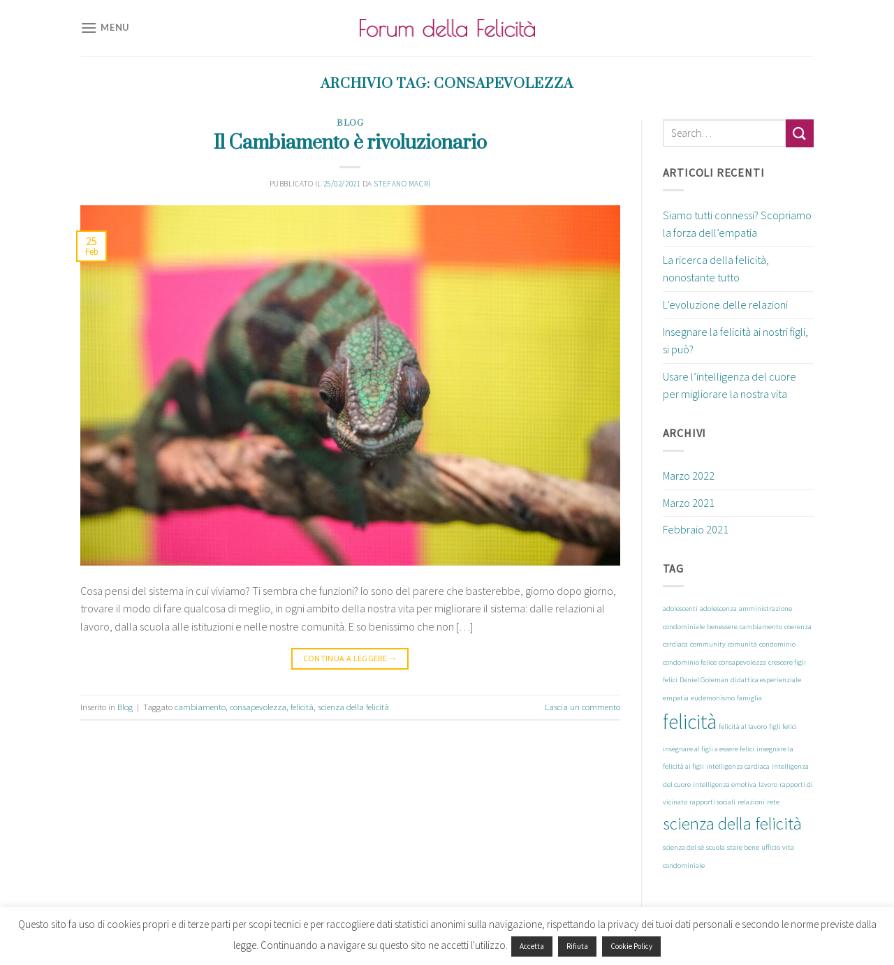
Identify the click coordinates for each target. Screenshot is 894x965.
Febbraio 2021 (695, 529)
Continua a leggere (350, 658)
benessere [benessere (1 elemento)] (722, 626)
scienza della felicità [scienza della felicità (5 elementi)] (732, 823)
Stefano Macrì (402, 184)
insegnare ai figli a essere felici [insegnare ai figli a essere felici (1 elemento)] (708, 748)
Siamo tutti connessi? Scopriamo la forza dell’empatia (737, 224)
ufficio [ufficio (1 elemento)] (770, 847)
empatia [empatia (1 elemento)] (676, 697)
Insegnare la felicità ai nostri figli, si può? (735, 341)
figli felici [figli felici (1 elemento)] (783, 726)
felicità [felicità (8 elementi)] (690, 722)
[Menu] (104, 27)
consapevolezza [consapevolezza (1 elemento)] (742, 662)
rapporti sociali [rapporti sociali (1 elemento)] (712, 801)
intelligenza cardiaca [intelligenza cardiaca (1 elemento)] (738, 766)
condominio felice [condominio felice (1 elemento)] (690, 662)
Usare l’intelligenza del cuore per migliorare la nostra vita (729, 385)
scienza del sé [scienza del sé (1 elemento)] (683, 847)
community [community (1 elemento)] (708, 644)
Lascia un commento (582, 706)
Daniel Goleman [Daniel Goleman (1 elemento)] (704, 679)
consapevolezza (258, 706)
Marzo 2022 (689, 475)
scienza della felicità (353, 706)
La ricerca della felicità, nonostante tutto (716, 269)
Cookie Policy (631, 946)
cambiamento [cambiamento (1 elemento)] (761, 626)
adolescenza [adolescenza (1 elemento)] (718, 608)
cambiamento (200, 706)
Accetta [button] (532, 946)
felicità (302, 706)
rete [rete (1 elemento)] (773, 801)
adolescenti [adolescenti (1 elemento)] (680, 608)
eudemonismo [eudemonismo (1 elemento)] (713, 697)
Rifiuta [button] (577, 946)
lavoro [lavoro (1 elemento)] (768, 784)
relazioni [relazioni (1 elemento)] (751, 801)
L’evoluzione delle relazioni (725, 304)
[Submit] (800, 133)
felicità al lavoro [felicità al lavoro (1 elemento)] (743, 726)
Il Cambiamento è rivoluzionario (350, 143)
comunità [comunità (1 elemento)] (742, 644)
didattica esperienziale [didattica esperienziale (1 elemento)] (766, 679)
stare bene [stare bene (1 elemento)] (743, 847)
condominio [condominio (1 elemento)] (777, 644)
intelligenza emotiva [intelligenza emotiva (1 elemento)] (724, 784)
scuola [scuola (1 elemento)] (715, 847)
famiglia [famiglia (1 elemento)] (749, 697)
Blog (350, 123)
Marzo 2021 (689, 503)
